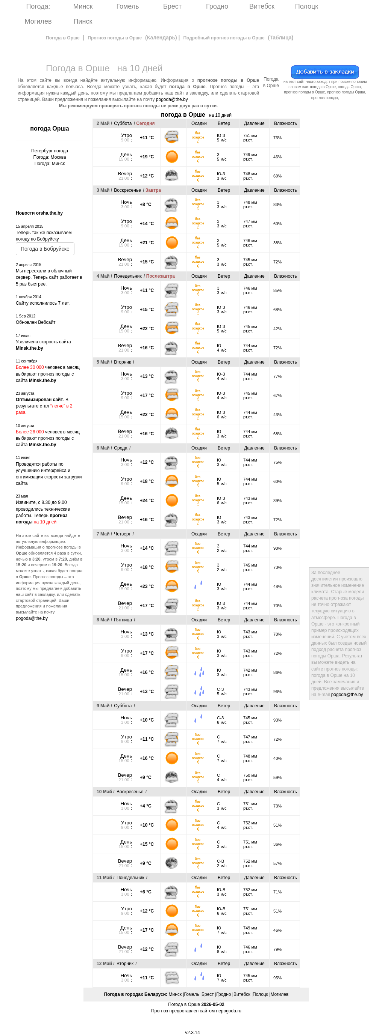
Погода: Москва (49, 157)
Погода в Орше (63, 38)
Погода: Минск (50, 163)
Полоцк (306, 6)
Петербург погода (49, 150)
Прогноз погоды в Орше (115, 38)
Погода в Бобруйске (45, 249)
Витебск (261, 6)
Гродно (217, 6)
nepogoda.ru (228, 1010)
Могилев (38, 21)
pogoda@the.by (172, 99)
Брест (172, 6)
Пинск (83, 21)
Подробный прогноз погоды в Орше (223, 38)
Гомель (127, 6)
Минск (83, 6)
